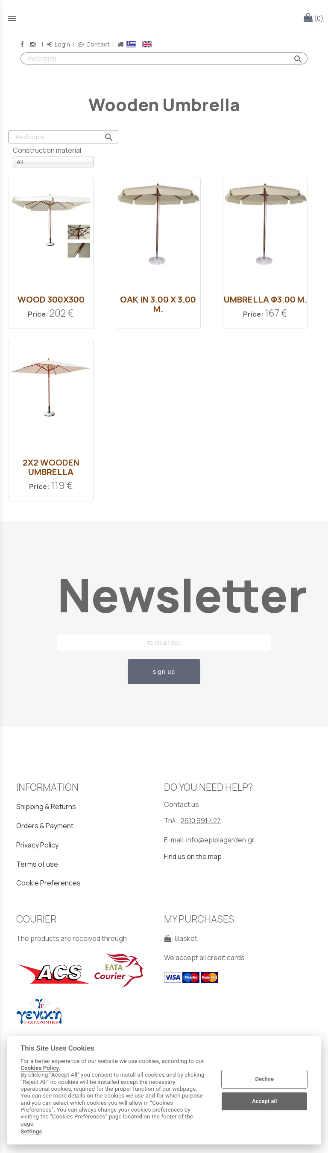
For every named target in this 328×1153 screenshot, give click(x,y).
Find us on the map (193, 856)
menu (12, 18)
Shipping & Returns (46, 806)
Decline (264, 1079)
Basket (180, 938)
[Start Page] (164, 18)
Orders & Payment (44, 825)
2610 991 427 (201, 820)
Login (58, 44)
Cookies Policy (39, 1067)
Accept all (264, 1101)
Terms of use (37, 864)
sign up (164, 671)
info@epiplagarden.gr (220, 839)
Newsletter (164, 594)
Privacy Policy (37, 845)
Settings (31, 1131)
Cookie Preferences (48, 883)
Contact (94, 44)
